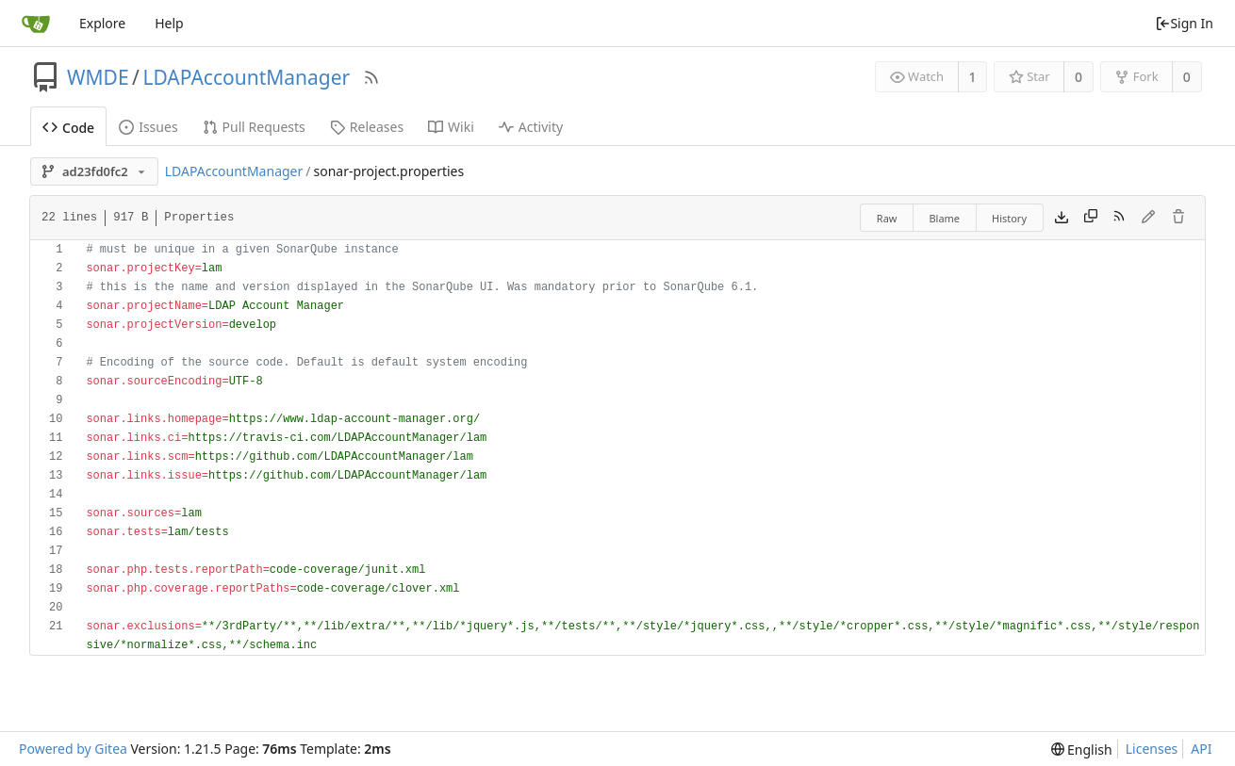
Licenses (1152, 749)
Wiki (451, 127)
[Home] (35, 24)
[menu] (1081, 749)
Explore (102, 23)
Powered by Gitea (73, 749)
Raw (887, 218)
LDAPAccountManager (246, 77)
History (1009, 218)
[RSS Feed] (371, 77)
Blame (944, 218)
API (1201, 749)
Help (169, 23)
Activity (531, 127)
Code (68, 128)
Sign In (1184, 23)
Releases (366, 127)
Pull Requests (254, 127)
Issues (148, 127)
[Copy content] (1091, 218)
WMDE (98, 77)
